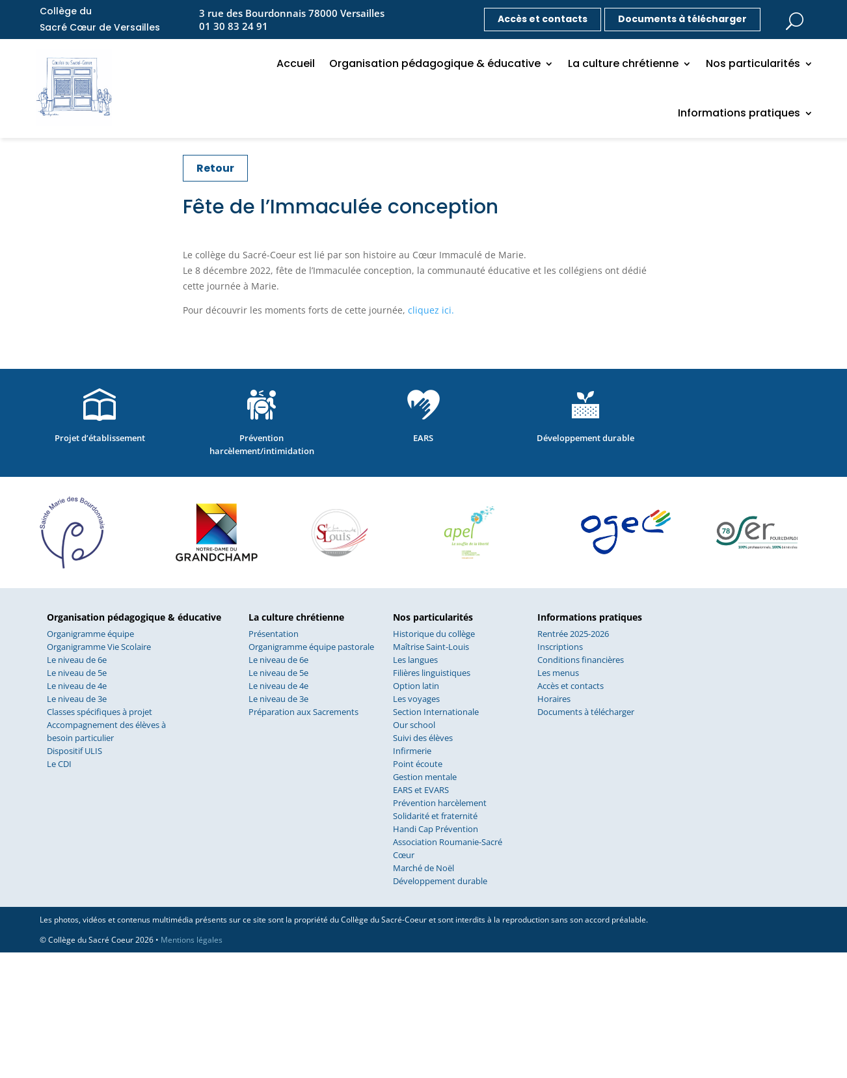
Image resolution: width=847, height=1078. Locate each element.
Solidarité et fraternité (435, 816)
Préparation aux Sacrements (303, 712)
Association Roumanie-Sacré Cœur (447, 848)
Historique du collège (434, 634)
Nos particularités (753, 63)
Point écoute (417, 764)
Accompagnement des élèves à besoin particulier (106, 731)
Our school (414, 725)
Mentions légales (191, 939)
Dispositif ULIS (74, 751)
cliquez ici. (431, 310)
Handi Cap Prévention (435, 829)
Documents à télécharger (682, 18)
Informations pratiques (739, 112)
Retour (215, 168)
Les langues (415, 660)
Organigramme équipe (90, 634)
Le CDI (59, 764)
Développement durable (440, 881)
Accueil (295, 63)
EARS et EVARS (421, 790)
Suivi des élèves (423, 738)
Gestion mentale (425, 777)
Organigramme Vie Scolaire (99, 647)
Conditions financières (580, 660)
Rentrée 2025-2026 (573, 634)
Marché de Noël (423, 868)
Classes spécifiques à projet (99, 712)
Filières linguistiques (431, 673)
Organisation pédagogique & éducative (435, 63)
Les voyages (416, 699)
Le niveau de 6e (77, 660)
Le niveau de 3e (77, 699)
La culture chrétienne (623, 63)
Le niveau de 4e (77, 686)
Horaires (554, 699)
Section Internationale (436, 712)
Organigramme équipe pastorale (311, 647)
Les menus (558, 673)
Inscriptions (560, 647)
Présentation (274, 634)
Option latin (416, 686)
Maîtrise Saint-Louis (431, 647)
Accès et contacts (542, 18)
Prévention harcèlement (440, 803)
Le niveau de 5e (77, 673)
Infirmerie (412, 751)
